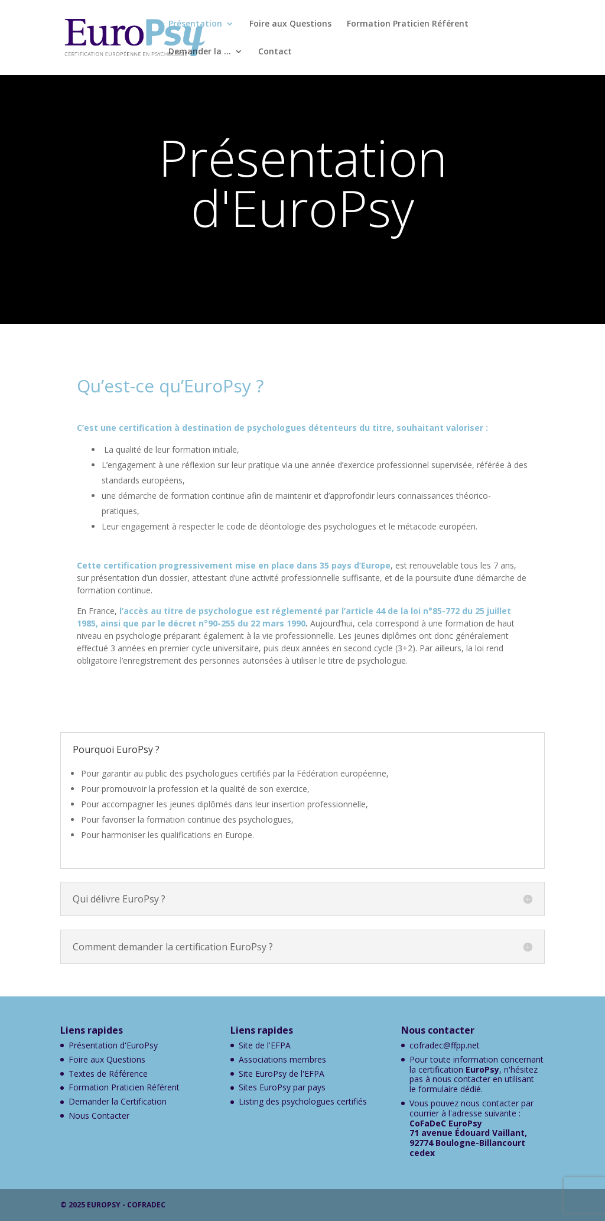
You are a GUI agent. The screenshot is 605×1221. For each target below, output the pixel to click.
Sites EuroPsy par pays (282, 1087)
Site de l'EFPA (265, 1045)
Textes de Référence (108, 1073)
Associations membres (282, 1059)
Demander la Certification (118, 1101)
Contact (275, 52)
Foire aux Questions (290, 24)
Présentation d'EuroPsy (113, 1045)
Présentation (195, 24)
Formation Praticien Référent (408, 24)
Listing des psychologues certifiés (303, 1101)
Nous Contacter (99, 1115)
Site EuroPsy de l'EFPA (281, 1073)
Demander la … (199, 52)
